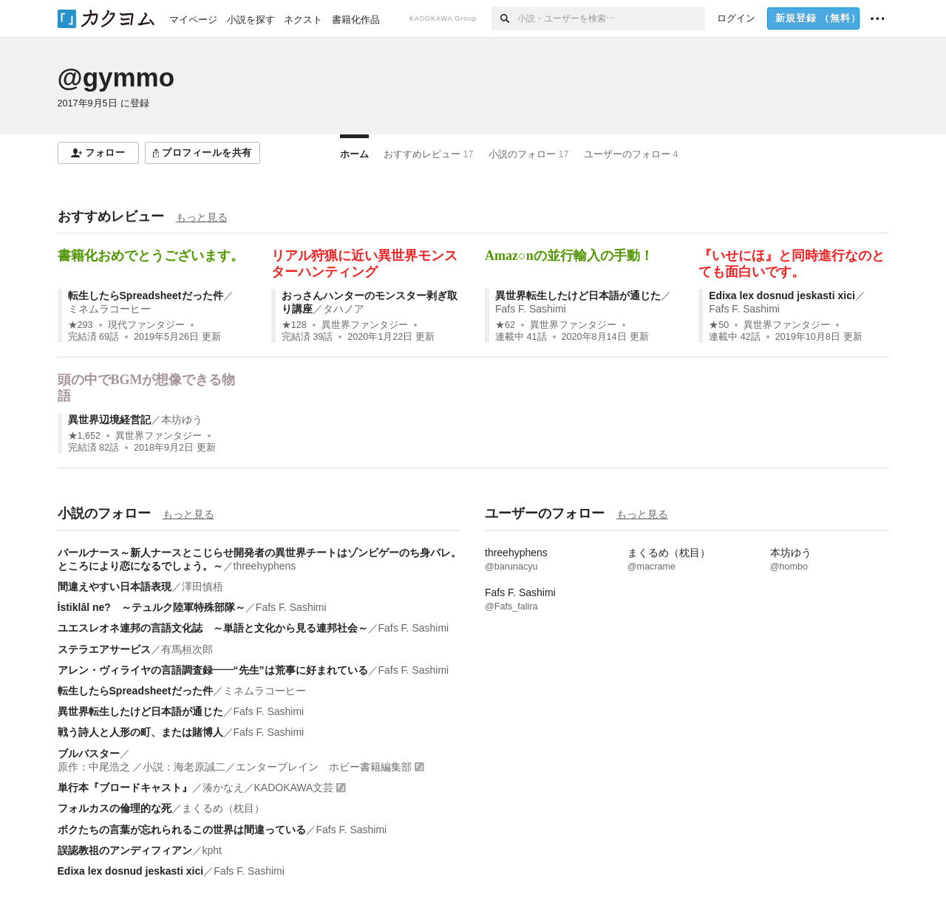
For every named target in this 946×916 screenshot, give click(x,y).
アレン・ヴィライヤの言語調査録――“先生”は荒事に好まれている (213, 670)
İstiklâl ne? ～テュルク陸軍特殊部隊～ (151, 607)
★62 (505, 325)
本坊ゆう (182, 419)
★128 (294, 325)
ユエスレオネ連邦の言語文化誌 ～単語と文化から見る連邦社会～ (213, 628)
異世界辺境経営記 (109, 419)
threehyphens (265, 566)
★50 (719, 325)
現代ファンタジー (146, 325)
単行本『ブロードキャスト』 (125, 787)
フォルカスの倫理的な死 (114, 808)
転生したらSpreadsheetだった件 (145, 295)
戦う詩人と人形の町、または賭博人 (140, 732)
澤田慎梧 (202, 586)
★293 (80, 325)
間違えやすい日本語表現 (114, 586)
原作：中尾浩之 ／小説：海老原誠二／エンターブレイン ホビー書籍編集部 (235, 767)
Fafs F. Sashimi (530, 309)
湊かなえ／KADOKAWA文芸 (268, 787)
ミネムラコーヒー (109, 309)
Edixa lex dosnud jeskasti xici (782, 295)
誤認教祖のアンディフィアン (125, 850)
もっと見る (202, 217)
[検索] (504, 18)
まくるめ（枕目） (223, 808)
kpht (212, 850)
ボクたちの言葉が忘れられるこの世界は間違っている (182, 829)
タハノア (343, 309)
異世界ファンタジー (364, 325)
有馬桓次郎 (187, 649)
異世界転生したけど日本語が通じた (578, 295)
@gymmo (116, 77)
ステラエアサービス (104, 649)
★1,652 (84, 436)
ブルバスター (89, 753)
